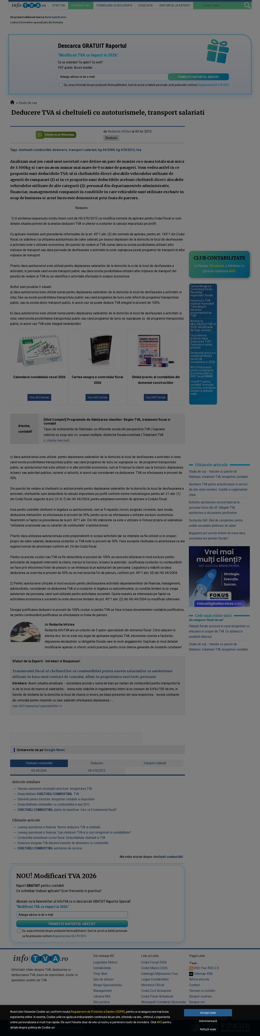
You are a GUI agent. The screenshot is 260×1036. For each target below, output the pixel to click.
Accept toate (208, 1012)
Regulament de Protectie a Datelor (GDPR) (98, 1011)
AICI (159, 1022)
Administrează (208, 1021)
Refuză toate (208, 1029)
